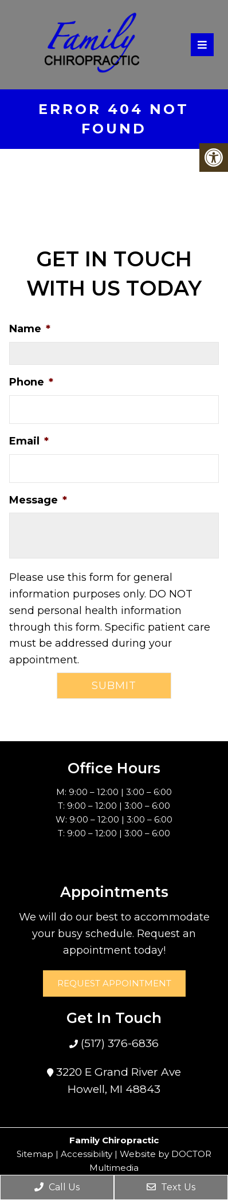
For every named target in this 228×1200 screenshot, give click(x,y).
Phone (31, 382)
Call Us (57, 1187)
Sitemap (35, 1153)
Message (38, 500)
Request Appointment (114, 983)
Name (29, 328)
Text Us (171, 1187)
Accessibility (86, 1153)
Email (29, 441)
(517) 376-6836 (118, 1043)
